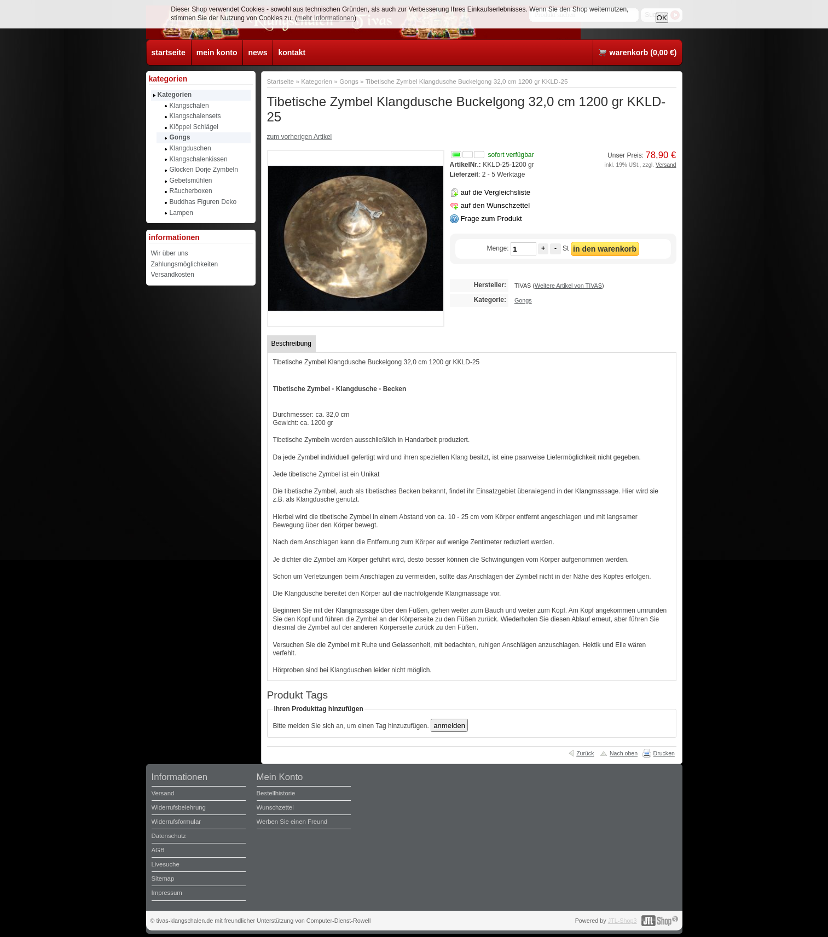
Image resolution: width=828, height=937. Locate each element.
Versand (666, 165)
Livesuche (166, 864)
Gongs (348, 81)
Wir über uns (169, 253)
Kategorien (316, 81)
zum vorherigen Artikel (299, 137)
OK (662, 18)
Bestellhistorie (276, 793)
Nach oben (624, 753)
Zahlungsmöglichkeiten (184, 264)
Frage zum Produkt (491, 218)
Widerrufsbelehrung (179, 807)
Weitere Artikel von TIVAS (568, 285)
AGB (158, 850)
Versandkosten (172, 274)
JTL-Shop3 (622, 920)
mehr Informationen (325, 18)
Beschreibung (291, 343)
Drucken (664, 753)
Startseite (280, 81)
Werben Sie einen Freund (292, 821)
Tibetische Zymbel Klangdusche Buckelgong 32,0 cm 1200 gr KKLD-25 (467, 81)
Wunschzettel (275, 807)
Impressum (167, 892)
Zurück (585, 753)
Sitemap (163, 878)
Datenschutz (169, 836)
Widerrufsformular (176, 821)
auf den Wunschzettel (495, 205)
